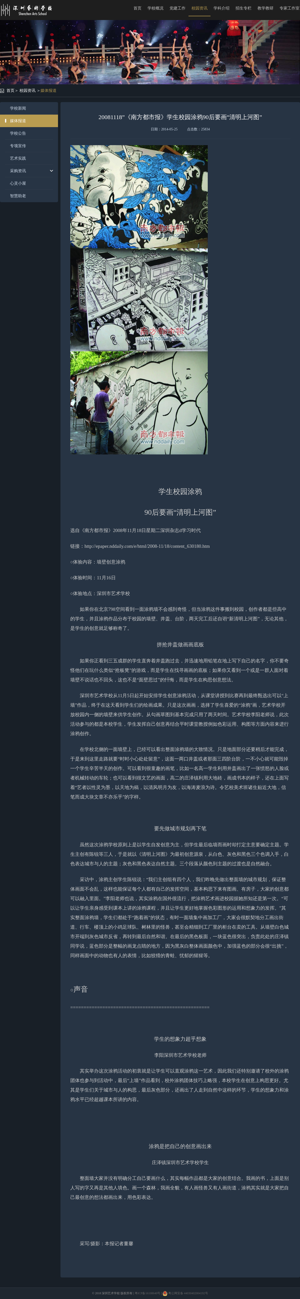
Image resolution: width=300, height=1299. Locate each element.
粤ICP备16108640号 (147, 1293)
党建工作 (178, 8)
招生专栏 (244, 8)
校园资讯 (200, 8)
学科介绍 (222, 8)
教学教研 (266, 8)
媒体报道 (48, 90)
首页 (138, 8)
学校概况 (156, 8)
